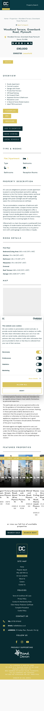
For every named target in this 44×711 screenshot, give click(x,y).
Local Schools (11, 139)
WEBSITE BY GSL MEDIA (22, 678)
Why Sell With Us (22, 573)
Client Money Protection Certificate (22, 605)
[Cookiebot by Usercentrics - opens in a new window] (33, 319)
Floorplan (10, 111)
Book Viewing (11, 134)
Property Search (32, 5)
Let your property (22, 576)
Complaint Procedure (22, 608)
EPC (7, 116)
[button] (13, 43)
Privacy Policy (22, 599)
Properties (13, 19)
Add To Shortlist (12, 128)
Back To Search (22, 25)
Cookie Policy (22, 611)
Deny (22, 390)
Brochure (9, 121)
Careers (22, 582)
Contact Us (22, 585)
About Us (22, 579)
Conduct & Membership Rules (22, 602)
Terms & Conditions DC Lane (22, 596)
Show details (33, 378)
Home (6, 19)
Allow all (22, 384)
